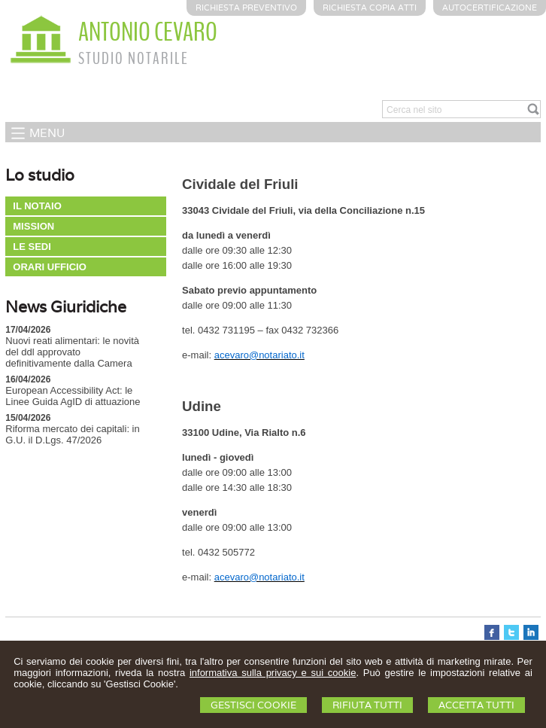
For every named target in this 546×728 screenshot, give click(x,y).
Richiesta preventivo (246, 7)
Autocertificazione (489, 7)
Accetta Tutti (476, 705)
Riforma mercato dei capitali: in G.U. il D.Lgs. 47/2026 (72, 434)
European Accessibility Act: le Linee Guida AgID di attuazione (72, 396)
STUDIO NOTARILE (133, 58)
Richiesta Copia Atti (370, 7)
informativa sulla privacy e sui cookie (273, 672)
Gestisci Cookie (253, 705)
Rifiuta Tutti (367, 705)
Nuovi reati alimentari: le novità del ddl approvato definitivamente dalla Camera (72, 352)
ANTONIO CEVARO (147, 32)
